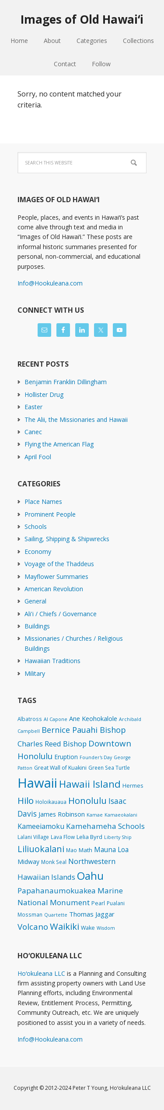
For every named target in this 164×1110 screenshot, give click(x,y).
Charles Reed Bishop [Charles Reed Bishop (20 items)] (52, 744)
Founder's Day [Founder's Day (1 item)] (96, 757)
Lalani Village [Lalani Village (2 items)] (33, 836)
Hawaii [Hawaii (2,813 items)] (37, 783)
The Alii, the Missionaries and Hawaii (76, 419)
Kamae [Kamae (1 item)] (95, 815)
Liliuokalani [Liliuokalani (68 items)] (40, 849)
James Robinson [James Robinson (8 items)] (61, 814)
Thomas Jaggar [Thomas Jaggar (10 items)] (92, 914)
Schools (35, 526)
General (35, 601)
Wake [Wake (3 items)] (88, 928)
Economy (37, 551)
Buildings (37, 626)
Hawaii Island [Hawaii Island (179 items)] (90, 784)
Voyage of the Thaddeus (59, 564)
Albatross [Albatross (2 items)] (29, 718)
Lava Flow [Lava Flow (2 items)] (63, 836)
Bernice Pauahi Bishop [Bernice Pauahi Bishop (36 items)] (84, 730)
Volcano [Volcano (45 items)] (32, 926)
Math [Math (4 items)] (85, 850)
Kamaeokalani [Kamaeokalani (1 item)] (121, 815)
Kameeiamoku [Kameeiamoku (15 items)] (40, 826)
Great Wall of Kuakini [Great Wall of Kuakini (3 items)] (60, 767)
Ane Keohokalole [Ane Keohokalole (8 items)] (93, 718)
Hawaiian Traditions (52, 661)
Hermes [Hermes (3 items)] (132, 785)
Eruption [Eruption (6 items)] (66, 757)
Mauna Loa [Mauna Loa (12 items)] (111, 849)
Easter (33, 407)
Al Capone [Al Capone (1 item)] (55, 719)
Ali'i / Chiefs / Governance (60, 614)
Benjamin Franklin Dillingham (65, 382)
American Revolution (53, 589)
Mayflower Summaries (56, 576)
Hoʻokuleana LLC (41, 973)
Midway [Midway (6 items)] (28, 861)
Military (34, 673)
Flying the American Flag (59, 444)
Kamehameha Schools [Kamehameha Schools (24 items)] (105, 826)
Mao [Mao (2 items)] (71, 849)
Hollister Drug (43, 394)
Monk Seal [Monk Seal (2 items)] (53, 861)
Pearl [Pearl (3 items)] (98, 903)
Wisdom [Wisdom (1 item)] (106, 928)
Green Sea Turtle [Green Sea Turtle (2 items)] (109, 767)
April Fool (37, 457)
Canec (33, 432)
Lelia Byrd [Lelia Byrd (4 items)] (89, 837)
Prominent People (50, 514)
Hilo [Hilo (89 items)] (25, 800)
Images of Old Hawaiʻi (82, 19)
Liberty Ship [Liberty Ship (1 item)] (118, 837)
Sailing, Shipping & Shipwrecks (66, 539)
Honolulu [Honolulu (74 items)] (87, 801)
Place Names (43, 501)
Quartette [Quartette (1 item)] (55, 915)
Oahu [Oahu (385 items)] (90, 875)
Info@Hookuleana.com (50, 283)
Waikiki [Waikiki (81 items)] (64, 926)
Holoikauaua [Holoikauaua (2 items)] (50, 801)
